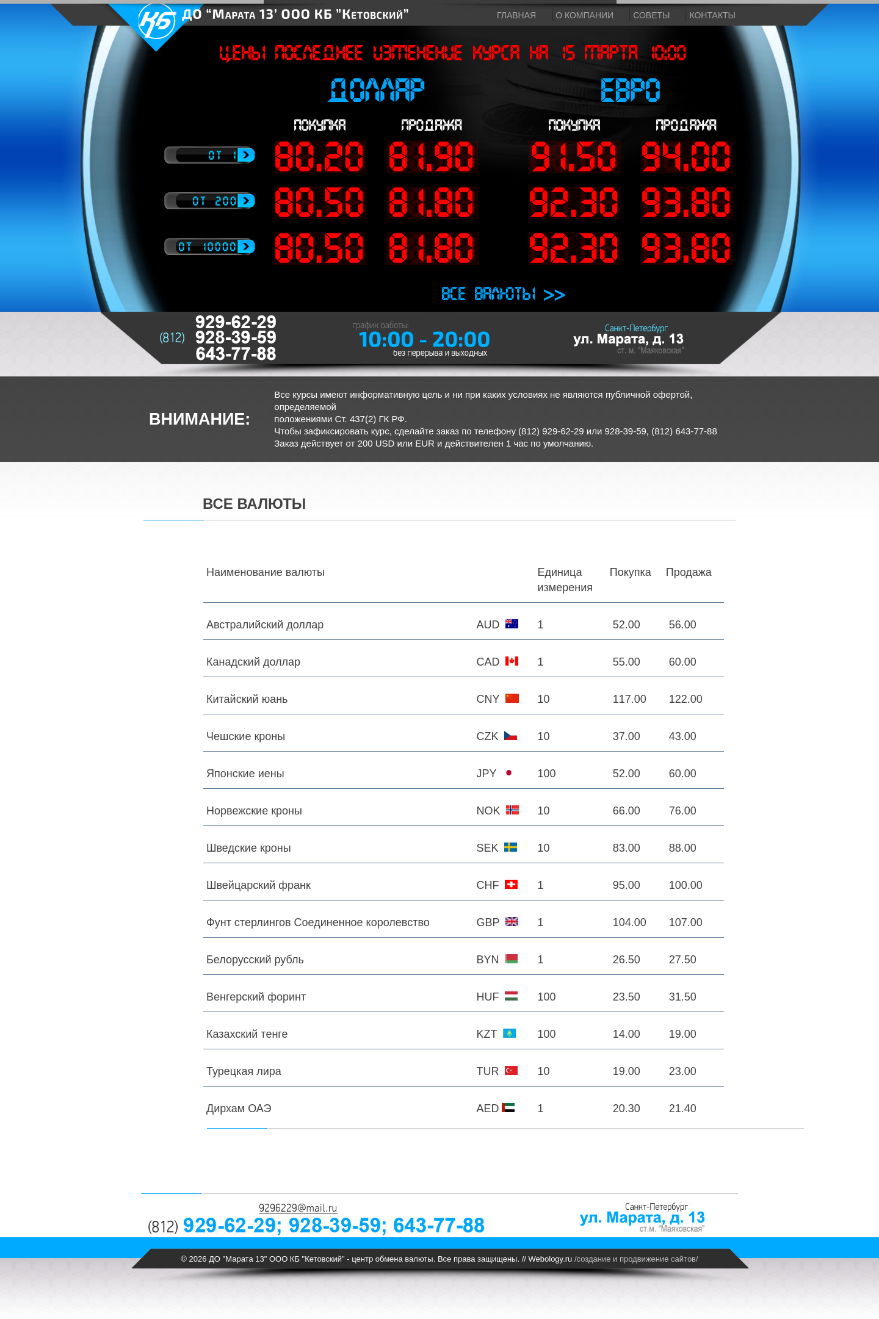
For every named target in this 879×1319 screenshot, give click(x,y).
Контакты (712, 15)
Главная (516, 15)
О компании (584, 15)
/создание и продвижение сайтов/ (636, 1258)
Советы (651, 15)
